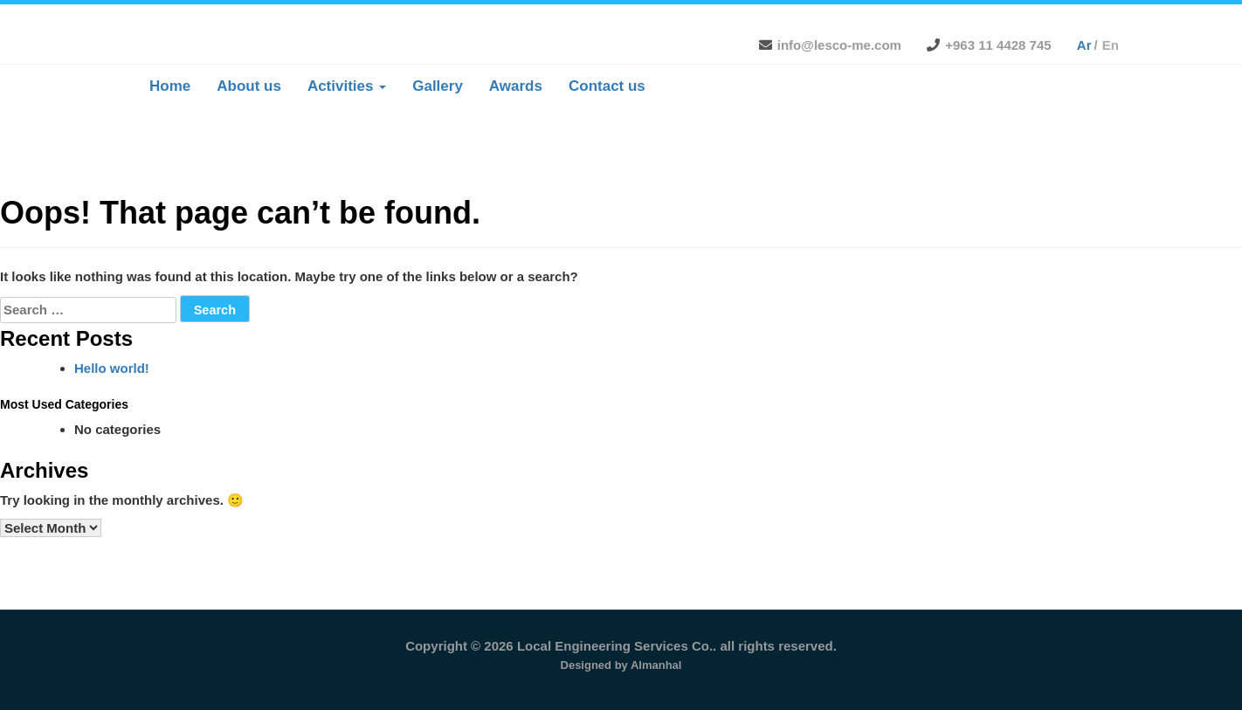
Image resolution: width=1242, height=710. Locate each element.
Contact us (607, 86)
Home (169, 86)
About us (249, 86)
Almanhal (656, 665)
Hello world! (111, 368)
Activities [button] (346, 86)
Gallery (437, 86)
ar (1084, 45)
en (1110, 45)
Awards (515, 86)
